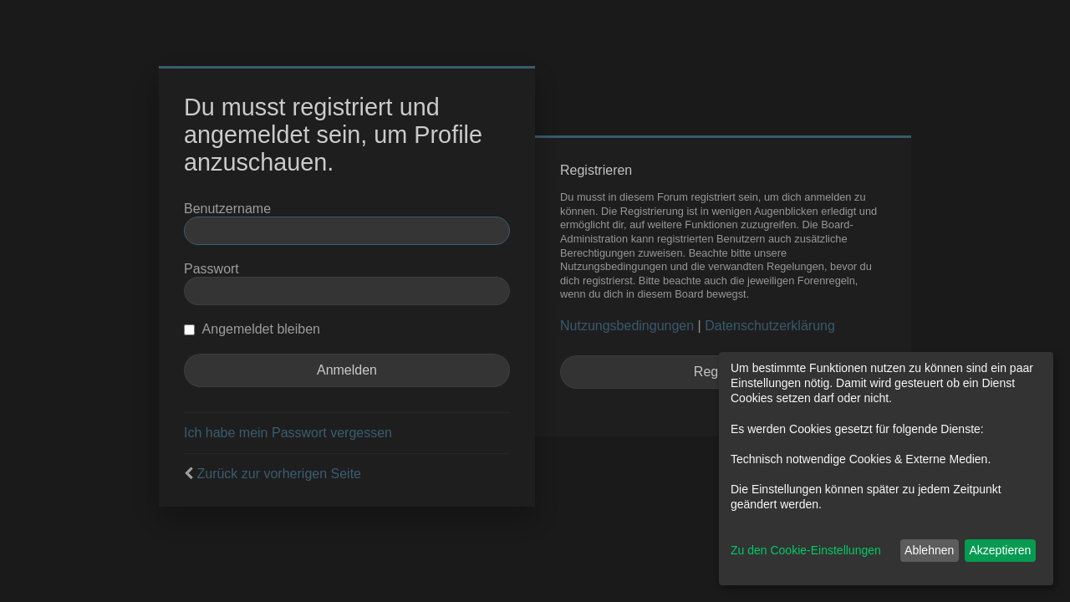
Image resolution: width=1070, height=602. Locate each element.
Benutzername (227, 209)
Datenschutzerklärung (770, 326)
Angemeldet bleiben (252, 329)
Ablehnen (929, 550)
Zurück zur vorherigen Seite (278, 474)
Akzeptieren (1000, 550)
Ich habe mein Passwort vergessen (288, 433)
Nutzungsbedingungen (627, 326)
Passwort (211, 269)
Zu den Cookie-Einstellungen (806, 550)
